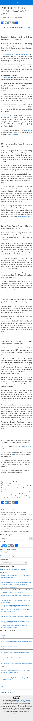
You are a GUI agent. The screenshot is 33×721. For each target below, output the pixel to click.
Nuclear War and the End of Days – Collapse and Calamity (16, 590)
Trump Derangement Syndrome (15, 519)
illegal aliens (15, 522)
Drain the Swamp (12, 514)
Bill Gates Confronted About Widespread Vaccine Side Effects (16, 641)
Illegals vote (23, 522)
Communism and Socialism (11, 510)
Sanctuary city (13, 524)
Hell (13, 454)
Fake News (21, 514)
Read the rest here (24, 216)
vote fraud (26, 524)
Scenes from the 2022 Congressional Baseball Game (14, 614)
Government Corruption (13, 517)
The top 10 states (6, 115)
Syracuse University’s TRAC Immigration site (15, 54)
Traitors (3, 519)
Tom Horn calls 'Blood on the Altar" (20, 498)
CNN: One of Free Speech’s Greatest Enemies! (17, 531)
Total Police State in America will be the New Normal (14, 657)
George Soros (7, 522)
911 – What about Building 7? (8, 580)
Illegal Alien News (25, 517)
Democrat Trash (24, 510)
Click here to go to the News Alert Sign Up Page (12, 569)
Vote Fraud (28, 519)
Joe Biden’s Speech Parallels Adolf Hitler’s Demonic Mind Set (16, 595)
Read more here (13, 134)
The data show (5, 77)
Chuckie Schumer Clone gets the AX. (10, 646)
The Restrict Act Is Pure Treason (9, 587)
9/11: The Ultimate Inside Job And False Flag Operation (15, 652)
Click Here (26, 27)
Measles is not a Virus (6, 692)
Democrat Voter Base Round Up (10, 512)
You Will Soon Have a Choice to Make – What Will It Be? (15, 598)
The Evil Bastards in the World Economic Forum (13, 592)
